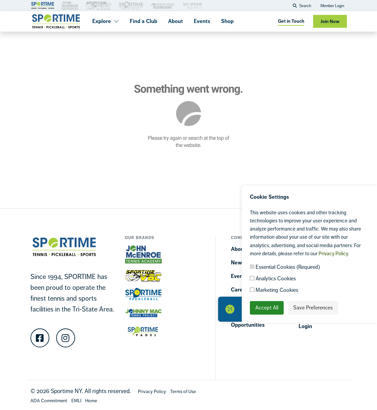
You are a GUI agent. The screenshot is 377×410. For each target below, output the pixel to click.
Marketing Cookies (274, 290)
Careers (241, 289)
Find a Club (143, 21)
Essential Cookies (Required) (285, 267)
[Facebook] (39, 337)
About (175, 21)
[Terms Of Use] (183, 391)
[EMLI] (76, 400)
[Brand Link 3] (70, 5)
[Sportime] (56, 21)
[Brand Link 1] (42, 5)
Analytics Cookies (273, 279)
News (238, 262)
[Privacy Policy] (152, 391)
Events (202, 21)
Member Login (332, 5)
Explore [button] (105, 21)
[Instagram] (65, 337)
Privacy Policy (333, 253)
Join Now (330, 21)
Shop (227, 21)
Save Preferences (313, 308)
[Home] (91, 400)
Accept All (266, 308)
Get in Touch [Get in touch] (291, 21)
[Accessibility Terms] (48, 400)
